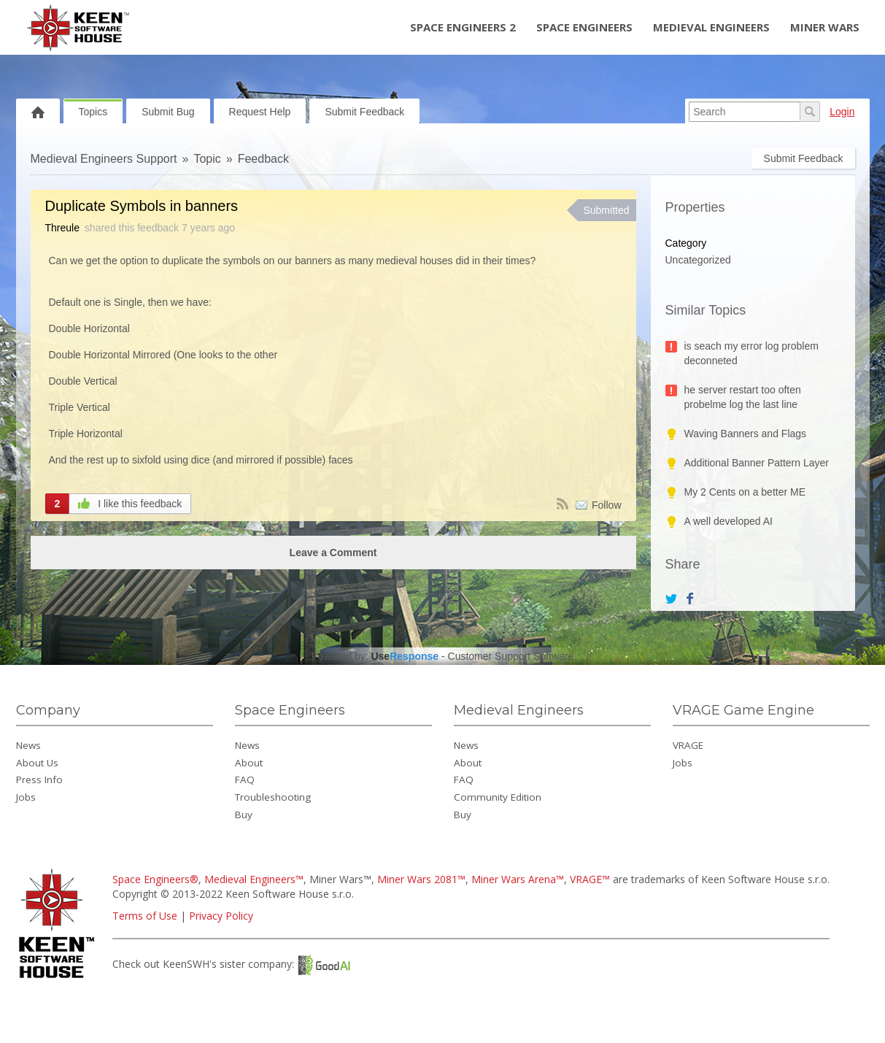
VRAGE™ (590, 879)
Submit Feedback (364, 112)
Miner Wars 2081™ (421, 879)
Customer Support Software (511, 656)
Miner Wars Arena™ (517, 879)
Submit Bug (168, 112)
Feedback (263, 159)
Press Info (39, 779)
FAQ (245, 779)
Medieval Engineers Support (104, 159)
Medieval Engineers (711, 27)
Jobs (26, 797)
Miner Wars (824, 27)
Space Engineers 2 (463, 27)
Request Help (260, 112)
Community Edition (497, 797)
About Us (37, 762)
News (28, 745)
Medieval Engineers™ (254, 879)
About (249, 762)
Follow (606, 505)
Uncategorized (698, 260)
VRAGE (688, 745)
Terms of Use (144, 916)
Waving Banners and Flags (745, 433)
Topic (206, 159)
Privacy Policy (221, 916)
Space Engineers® (155, 879)
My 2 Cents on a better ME (745, 492)
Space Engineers (584, 27)
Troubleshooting (273, 797)
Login (842, 112)
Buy (243, 814)
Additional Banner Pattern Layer (756, 463)
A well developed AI (728, 521)
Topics (93, 112)
